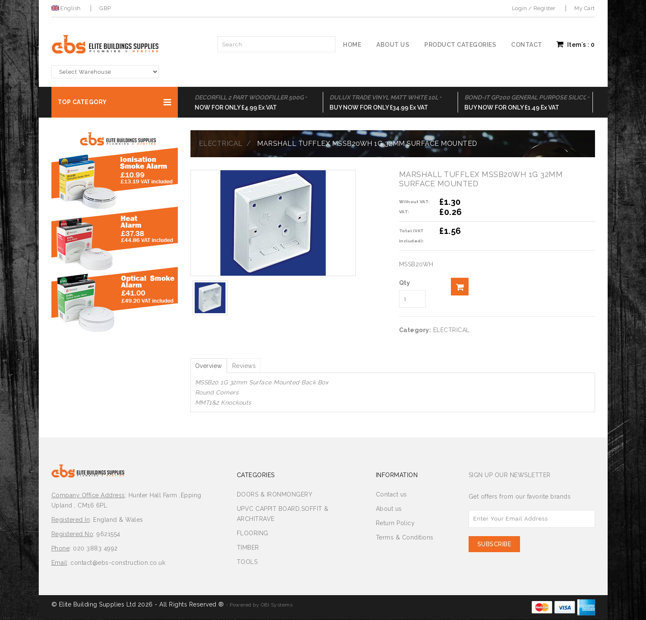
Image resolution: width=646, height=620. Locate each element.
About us (392, 44)
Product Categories (460, 44)
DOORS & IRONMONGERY (275, 494)
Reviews (251, 365)
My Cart (584, 8)
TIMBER (248, 548)
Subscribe (494, 544)
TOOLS (247, 562)
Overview (210, 365)
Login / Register (534, 8)
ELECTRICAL (221, 144)
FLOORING (252, 533)
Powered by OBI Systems (261, 605)
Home (352, 44)
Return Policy (395, 523)
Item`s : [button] (575, 44)
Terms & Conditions (405, 537)
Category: (415, 330)
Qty (404, 282)
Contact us (391, 494)
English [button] (67, 8)
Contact (526, 44)
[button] (115, 102)
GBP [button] (105, 8)
